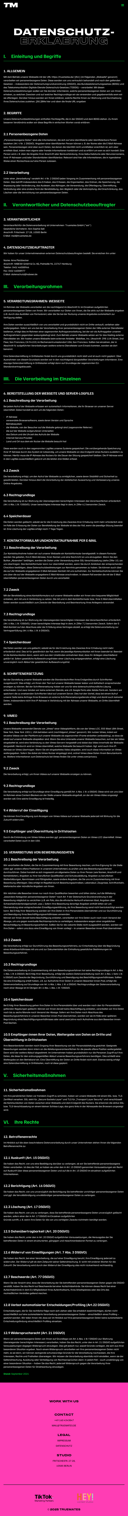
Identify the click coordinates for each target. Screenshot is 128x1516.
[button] (122, 5)
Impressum (64, 1440)
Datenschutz (64, 1445)
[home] (9, 5)
